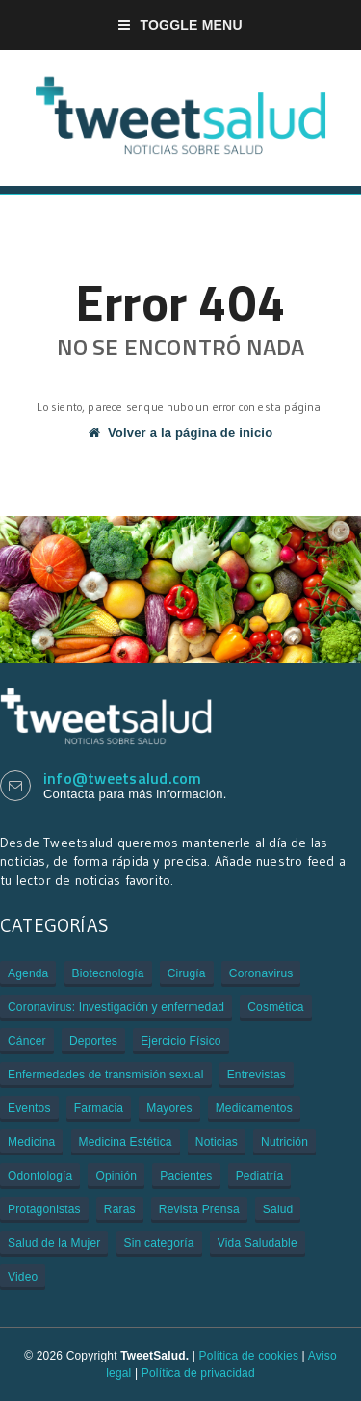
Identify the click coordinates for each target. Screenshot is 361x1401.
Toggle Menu (180, 25)
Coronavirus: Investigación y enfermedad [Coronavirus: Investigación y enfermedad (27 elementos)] (116, 1007)
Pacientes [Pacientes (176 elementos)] (186, 1175)
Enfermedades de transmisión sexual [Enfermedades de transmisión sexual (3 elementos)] (106, 1074)
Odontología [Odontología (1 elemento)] (40, 1175)
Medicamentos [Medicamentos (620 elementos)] (254, 1108)
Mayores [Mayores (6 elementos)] (169, 1108)
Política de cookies (248, 1355)
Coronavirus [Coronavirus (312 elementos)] (261, 973)
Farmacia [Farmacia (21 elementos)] (98, 1108)
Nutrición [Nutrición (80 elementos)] (284, 1142)
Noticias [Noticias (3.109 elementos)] (216, 1142)
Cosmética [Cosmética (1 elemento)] (275, 1007)
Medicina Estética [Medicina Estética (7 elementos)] (125, 1142)
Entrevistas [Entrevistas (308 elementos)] (256, 1074)
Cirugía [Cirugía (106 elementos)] (187, 973)
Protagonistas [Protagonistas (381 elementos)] (44, 1209)
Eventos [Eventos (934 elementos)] (29, 1108)
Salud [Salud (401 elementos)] (278, 1209)
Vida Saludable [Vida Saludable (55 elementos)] (257, 1243)
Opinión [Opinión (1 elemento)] (116, 1175)
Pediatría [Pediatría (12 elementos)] (260, 1175)
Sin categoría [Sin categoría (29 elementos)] (159, 1243)
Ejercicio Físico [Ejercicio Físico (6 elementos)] (181, 1041)
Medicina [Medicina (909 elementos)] (31, 1142)
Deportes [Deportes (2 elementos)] (93, 1041)
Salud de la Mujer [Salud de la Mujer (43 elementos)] (54, 1243)
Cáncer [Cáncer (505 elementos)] (27, 1041)
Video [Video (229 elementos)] (23, 1277)
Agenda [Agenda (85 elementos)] (28, 973)
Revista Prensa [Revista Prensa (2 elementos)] (199, 1209)
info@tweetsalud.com (122, 778)
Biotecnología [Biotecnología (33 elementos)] (108, 973)
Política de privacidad (198, 1373)
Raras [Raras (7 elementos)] (120, 1209)
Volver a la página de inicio (181, 433)
